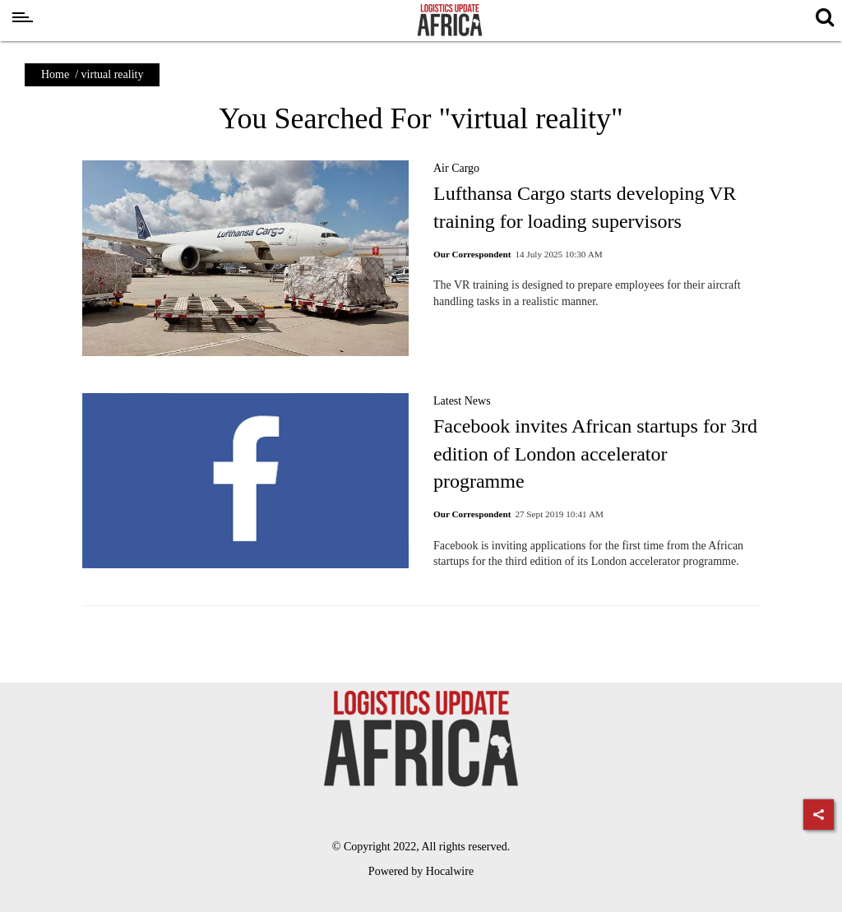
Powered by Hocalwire (421, 871)
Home (55, 74)
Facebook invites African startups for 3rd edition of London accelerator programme (595, 453)
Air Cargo (456, 168)
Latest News (462, 401)
